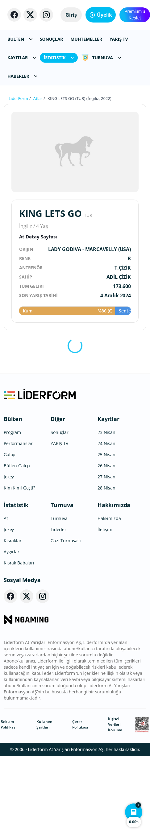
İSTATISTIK (59, 57)
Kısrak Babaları (19, 563)
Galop (9, 454)
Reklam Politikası (8, 724)
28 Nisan (106, 488)
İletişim (105, 529)
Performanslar (18, 443)
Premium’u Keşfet (134, 14)
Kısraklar (13, 540)
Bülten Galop (17, 466)
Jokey (9, 477)
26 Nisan (106, 466)
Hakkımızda (114, 505)
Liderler (58, 529)
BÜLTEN (19, 39)
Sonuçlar (60, 432)
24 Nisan (106, 443)
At (6, 518)
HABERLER (22, 76)
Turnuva (62, 505)
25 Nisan (106, 454)
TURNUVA (101, 57)
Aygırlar (11, 552)
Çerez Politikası (80, 724)
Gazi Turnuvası (66, 540)
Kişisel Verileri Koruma (115, 724)
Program (12, 432)
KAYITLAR (21, 57)
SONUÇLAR (51, 39)
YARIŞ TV (119, 39)
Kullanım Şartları (44, 724)
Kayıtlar (108, 419)
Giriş (71, 14)
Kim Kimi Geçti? (19, 488)
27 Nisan (106, 477)
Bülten (13, 419)
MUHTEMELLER (86, 39)
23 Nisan (106, 432)
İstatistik (16, 505)
